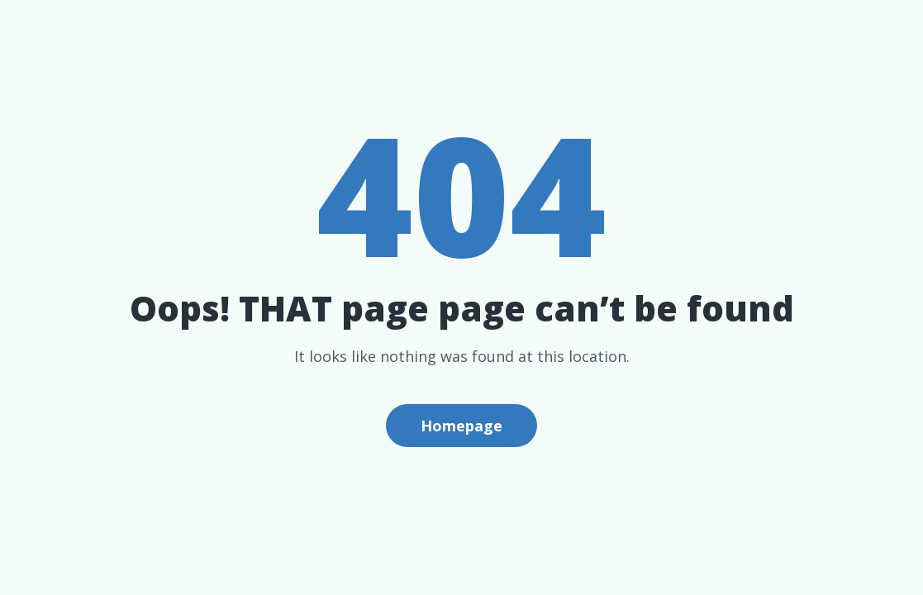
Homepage (461, 426)
